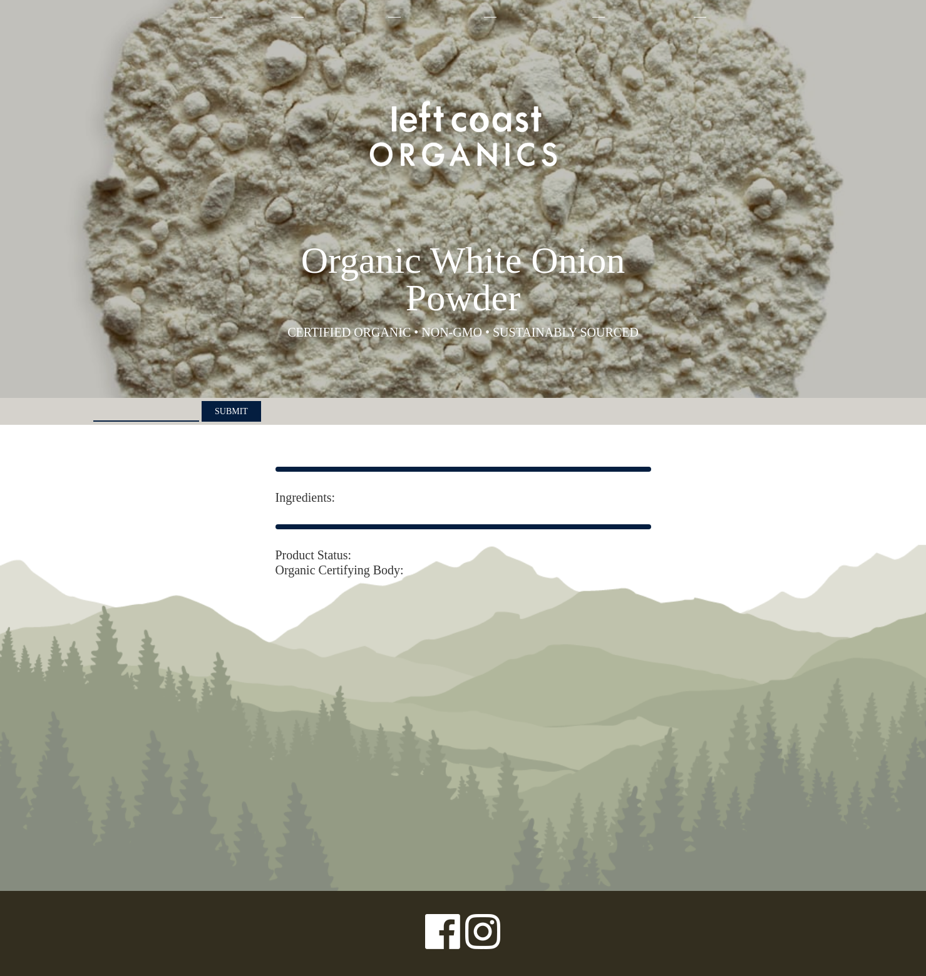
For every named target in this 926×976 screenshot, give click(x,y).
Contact (737, 17)
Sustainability (543, 17)
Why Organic (344, 17)
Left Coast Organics (463, 133)
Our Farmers (441, 17)
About (183, 17)
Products (255, 17)
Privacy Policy (119, 933)
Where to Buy (648, 17)
